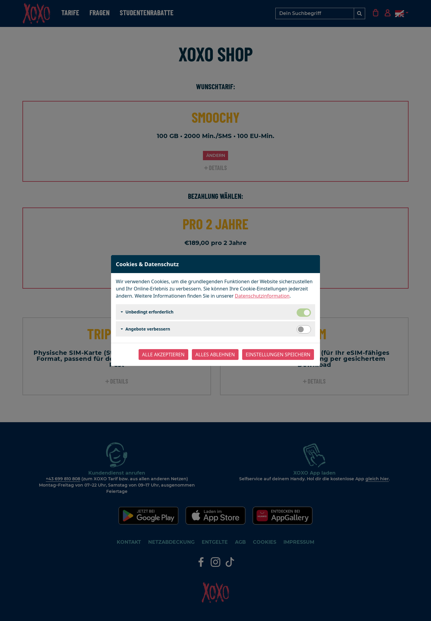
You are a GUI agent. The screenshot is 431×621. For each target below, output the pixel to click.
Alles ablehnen (215, 354)
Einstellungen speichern (278, 354)
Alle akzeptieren (163, 354)
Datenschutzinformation (262, 296)
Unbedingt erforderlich (149, 312)
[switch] (304, 329)
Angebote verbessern (147, 329)
